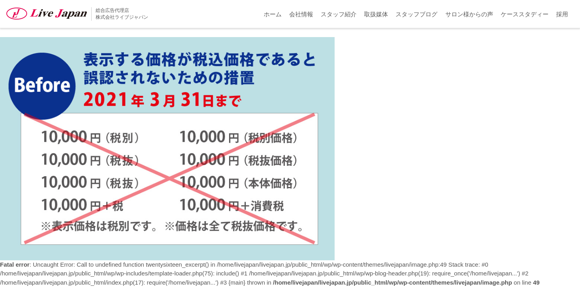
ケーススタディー (525, 14)
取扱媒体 (376, 14)
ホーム (273, 14)
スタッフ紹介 (339, 14)
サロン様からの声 (469, 14)
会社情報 (301, 14)
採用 (562, 14)
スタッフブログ (416, 14)
